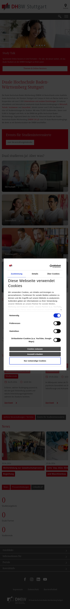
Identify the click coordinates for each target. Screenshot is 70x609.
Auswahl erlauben (35, 354)
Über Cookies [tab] (53, 274)
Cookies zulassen (35, 349)
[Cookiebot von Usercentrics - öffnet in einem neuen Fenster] (50, 266)
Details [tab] (35, 274)
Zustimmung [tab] (16, 274)
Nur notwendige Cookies (35, 361)
